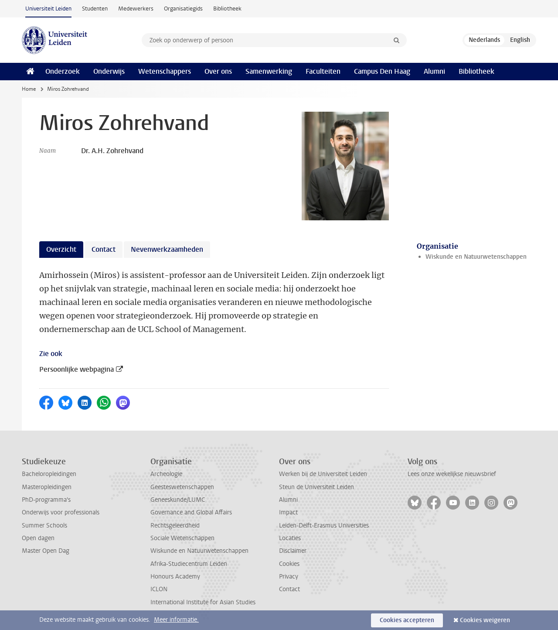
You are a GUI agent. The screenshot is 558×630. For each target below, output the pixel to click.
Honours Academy (175, 576)
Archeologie (166, 474)
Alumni (434, 71)
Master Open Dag (45, 551)
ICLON (158, 589)
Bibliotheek (227, 8)
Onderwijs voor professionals (60, 512)
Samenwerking (268, 71)
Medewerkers (135, 8)
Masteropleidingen (46, 487)
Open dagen (38, 538)
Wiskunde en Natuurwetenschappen (476, 257)
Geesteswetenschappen (182, 487)
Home (29, 89)
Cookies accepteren (407, 620)
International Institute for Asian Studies (202, 602)
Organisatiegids (183, 8)
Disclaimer (292, 551)
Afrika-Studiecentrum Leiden (188, 564)
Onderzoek (62, 71)
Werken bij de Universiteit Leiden (323, 474)
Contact (289, 589)
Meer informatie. (176, 620)
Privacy (288, 576)
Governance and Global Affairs (191, 512)
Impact (288, 512)
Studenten (95, 8)
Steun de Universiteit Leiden (316, 487)
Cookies (289, 564)
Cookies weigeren (485, 620)
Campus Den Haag (382, 71)
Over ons (218, 71)
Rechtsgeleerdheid (175, 525)
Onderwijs (109, 71)
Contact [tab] (104, 249)
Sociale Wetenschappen (182, 538)
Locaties (290, 538)
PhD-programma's (46, 500)
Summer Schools (44, 525)
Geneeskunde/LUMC (177, 500)
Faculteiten (323, 71)
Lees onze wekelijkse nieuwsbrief (452, 474)
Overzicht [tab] (61, 249)
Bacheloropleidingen (49, 474)
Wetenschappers (164, 71)
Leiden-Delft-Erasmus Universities (324, 525)
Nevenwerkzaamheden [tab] (167, 249)
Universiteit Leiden (48, 8)
